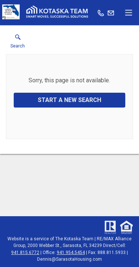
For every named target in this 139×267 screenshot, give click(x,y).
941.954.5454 (71, 252)
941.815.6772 (25, 252)
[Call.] (100, 12)
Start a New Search (69, 99)
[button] (17, 43)
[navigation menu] (129, 13)
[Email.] (110, 12)
